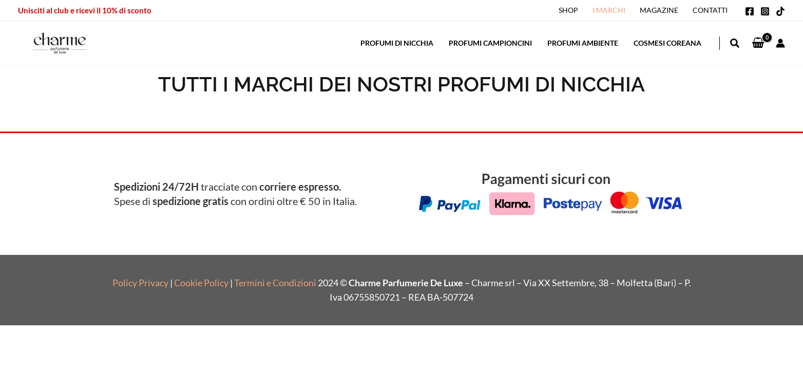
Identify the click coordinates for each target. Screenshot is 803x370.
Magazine (659, 10)
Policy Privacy (140, 282)
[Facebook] (749, 11)
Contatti (710, 10)
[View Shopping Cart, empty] (758, 43)
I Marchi (608, 10)
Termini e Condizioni (275, 282)
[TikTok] (780, 11)
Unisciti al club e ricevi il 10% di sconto (84, 10)
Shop (568, 10)
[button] (735, 44)
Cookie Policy (201, 282)
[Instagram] (765, 11)
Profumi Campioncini (490, 43)
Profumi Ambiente (582, 43)
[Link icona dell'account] (780, 43)
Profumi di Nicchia (396, 43)
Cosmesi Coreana (667, 43)
